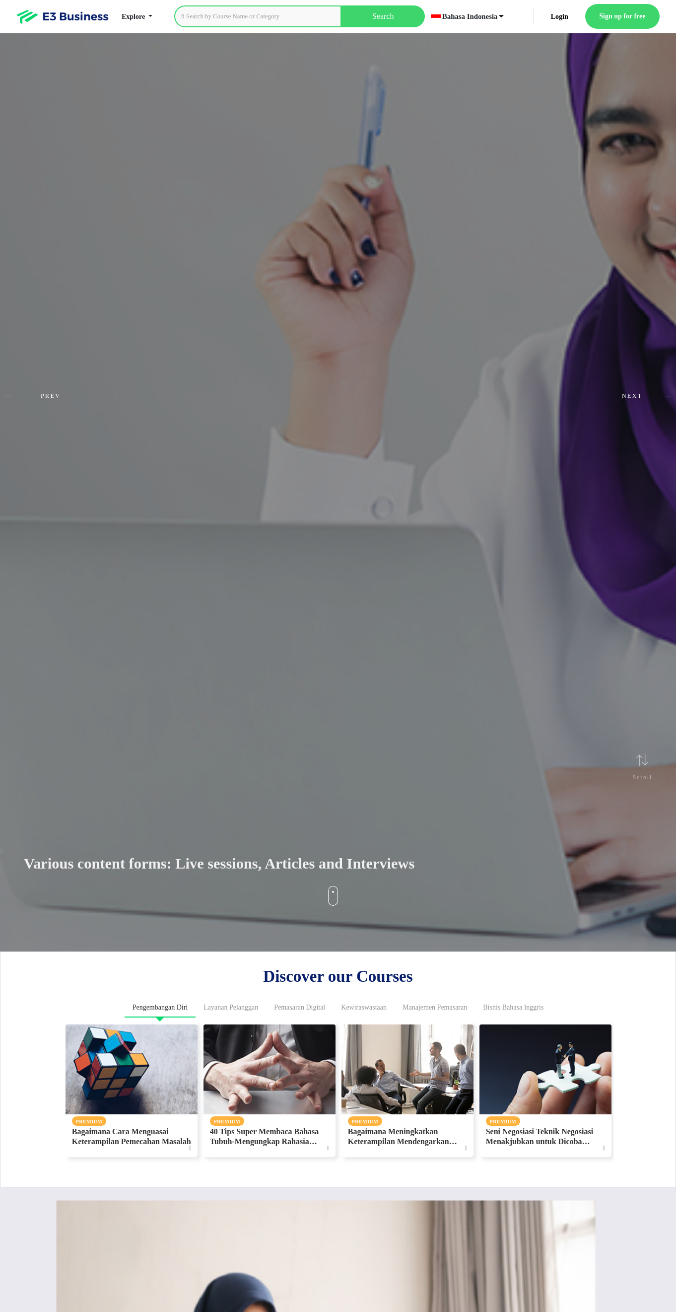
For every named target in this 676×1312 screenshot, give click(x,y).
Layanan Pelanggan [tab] (230, 1007)
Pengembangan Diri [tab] (160, 1007)
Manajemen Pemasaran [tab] (435, 1007)
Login (559, 16)
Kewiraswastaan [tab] (364, 1007)
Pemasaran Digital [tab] (299, 1007)
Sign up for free (622, 16)
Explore (134, 16)
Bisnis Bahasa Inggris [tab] (513, 1007)
